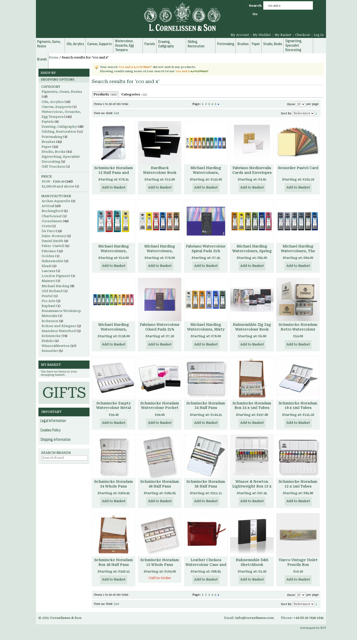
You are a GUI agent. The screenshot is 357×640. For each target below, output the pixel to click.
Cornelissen (52, 221)
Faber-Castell (53, 246)
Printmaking (52, 137)
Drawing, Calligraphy (59, 126)
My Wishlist (262, 35)
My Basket (283, 35)
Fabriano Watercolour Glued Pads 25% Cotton (159, 329)
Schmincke (51, 336)
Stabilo (48, 341)
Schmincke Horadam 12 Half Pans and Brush (113, 172)
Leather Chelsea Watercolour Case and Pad (205, 564)
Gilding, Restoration (59, 131)
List (116, 113)
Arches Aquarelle (56, 201)
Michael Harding (55, 286)
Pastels (48, 121)
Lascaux (48, 271)
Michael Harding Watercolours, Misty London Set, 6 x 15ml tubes (206, 332)
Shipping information (55, 439)
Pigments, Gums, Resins (62, 91)
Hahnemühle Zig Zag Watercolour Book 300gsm (252, 329)
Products (105, 94)
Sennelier (50, 351)
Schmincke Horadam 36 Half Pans (205, 484)
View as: (99, 113)
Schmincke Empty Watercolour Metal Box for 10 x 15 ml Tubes (113, 410)
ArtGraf (48, 206)
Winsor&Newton (56, 346)
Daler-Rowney (54, 236)
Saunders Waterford (59, 331)
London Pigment (56, 276)
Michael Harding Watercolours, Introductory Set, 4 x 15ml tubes (113, 253)
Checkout (302, 35)
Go (255, 14)
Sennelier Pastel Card (298, 168)
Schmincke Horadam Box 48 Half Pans (113, 562)
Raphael (49, 306)
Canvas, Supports (57, 107)
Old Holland (52, 291)
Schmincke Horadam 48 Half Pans (159, 484)
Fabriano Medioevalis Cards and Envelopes (252, 170)
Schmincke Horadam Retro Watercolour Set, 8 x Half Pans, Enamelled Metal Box (298, 332)
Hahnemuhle (52, 261)
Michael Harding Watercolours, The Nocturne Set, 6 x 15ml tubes (298, 253)
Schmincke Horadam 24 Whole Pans (113, 484)
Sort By (286, 113)
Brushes (48, 142)
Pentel (47, 296)
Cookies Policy (50, 430)
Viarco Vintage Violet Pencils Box (298, 562)
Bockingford (52, 211)
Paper (47, 147)
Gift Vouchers (53, 166)
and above (58, 186)
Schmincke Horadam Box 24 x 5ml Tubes (252, 405)
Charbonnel (52, 216)
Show (291, 104)
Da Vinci (48, 231)
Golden (48, 256)
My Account (240, 35)
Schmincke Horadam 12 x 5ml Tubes (298, 484)
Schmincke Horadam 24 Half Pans (205, 405)
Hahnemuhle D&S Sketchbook (252, 562)
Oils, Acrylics (53, 102)
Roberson (50, 321)
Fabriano (49, 251)
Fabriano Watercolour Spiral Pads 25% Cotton (206, 251)
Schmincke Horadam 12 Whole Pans (159, 562)
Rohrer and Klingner (59, 326)
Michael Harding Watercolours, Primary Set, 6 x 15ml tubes (159, 253)
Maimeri (48, 281)
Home (54, 57)
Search (255, 5)
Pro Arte (49, 301)
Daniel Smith (52, 241)
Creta (46, 226)
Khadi (47, 266)
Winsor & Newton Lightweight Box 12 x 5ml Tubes (251, 486)
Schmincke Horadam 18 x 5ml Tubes (298, 405)
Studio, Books (53, 151)
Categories (134, 94)
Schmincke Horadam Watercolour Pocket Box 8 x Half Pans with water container (159, 410)
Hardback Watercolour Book (160, 170)
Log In (319, 35)
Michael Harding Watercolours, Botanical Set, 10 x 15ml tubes (113, 332)
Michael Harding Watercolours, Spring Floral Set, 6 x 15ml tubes (252, 253)
